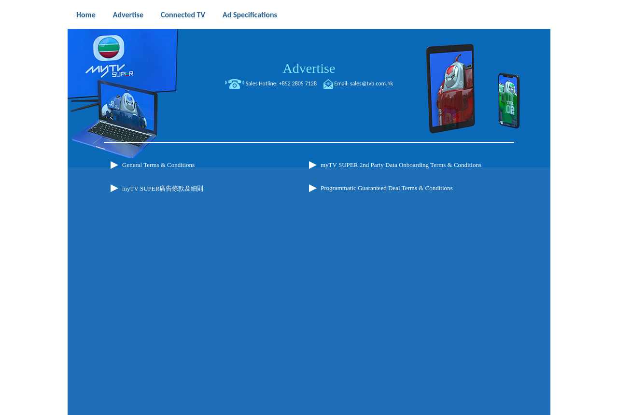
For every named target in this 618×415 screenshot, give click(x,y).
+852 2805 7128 (298, 83)
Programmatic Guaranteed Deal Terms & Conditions (387, 188)
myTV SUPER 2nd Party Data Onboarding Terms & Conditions (401, 164)
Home (86, 14)
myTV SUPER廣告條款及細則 (162, 188)
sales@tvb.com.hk (371, 83)
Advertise (128, 14)
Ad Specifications (250, 14)
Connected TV (183, 14)
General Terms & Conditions (158, 164)
